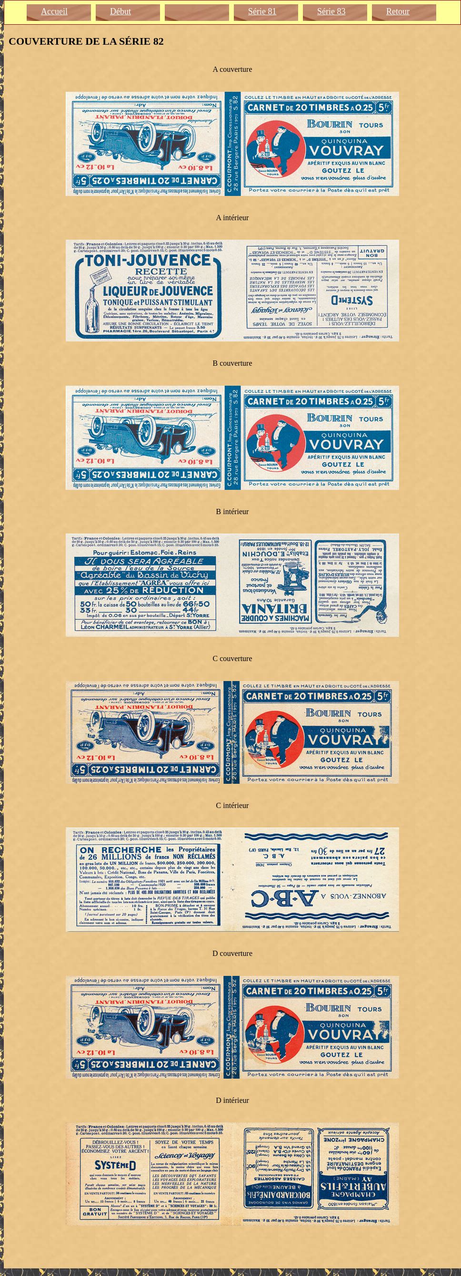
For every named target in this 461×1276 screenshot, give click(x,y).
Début (120, 11)
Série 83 (331, 11)
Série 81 (262, 11)
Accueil (54, 11)
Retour (398, 11)
